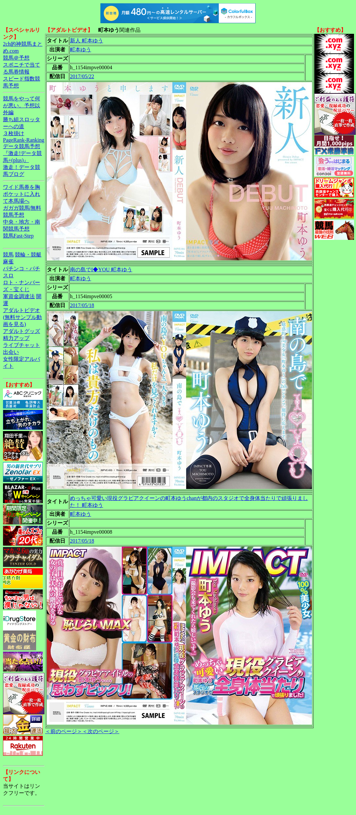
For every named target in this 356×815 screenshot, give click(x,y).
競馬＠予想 (16, 58)
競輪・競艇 (28, 254)
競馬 (8, 254)
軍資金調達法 (19, 296)
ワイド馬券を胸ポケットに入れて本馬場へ (21, 194)
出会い (11, 352)
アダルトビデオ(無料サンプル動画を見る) (22, 317)
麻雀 (8, 261)
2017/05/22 (82, 76)
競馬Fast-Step (18, 236)
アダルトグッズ (21, 331)
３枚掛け (13, 133)
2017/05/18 (82, 305)
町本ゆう (80, 49)
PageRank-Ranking (23, 140)
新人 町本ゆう (86, 40)
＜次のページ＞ (100, 731)
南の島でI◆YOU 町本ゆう (101, 269)
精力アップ (16, 338)
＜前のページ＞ (63, 731)
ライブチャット (21, 345)
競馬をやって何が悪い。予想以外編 (21, 105)
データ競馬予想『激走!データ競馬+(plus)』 (22, 153)
